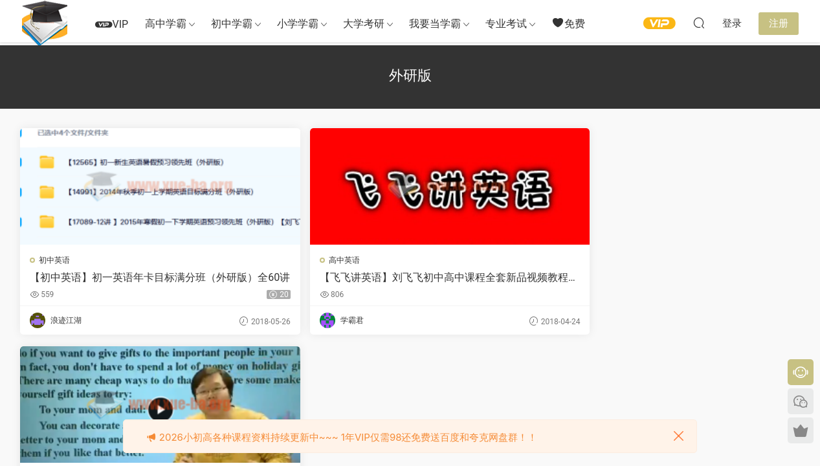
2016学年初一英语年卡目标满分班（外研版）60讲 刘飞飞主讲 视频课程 (507, 277)
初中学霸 (231, 23)
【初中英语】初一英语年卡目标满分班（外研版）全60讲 (109, 277)
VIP (112, 24)
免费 (568, 23)
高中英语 (253, 260)
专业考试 (506, 23)
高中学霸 (165, 23)
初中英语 (56, 260)
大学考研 (363, 23)
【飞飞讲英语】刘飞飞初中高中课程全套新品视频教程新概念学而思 (306, 277)
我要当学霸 (435, 23)
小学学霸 (297, 23)
